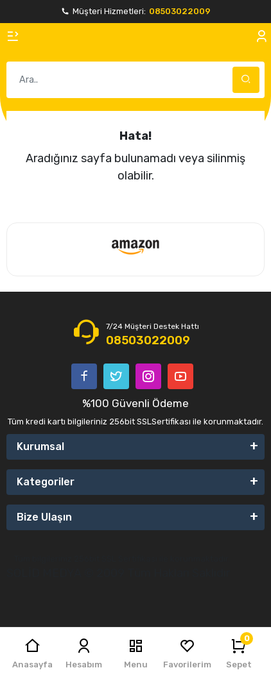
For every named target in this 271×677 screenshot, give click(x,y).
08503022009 (180, 11)
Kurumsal (40, 446)
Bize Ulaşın (44, 517)
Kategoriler (45, 482)
